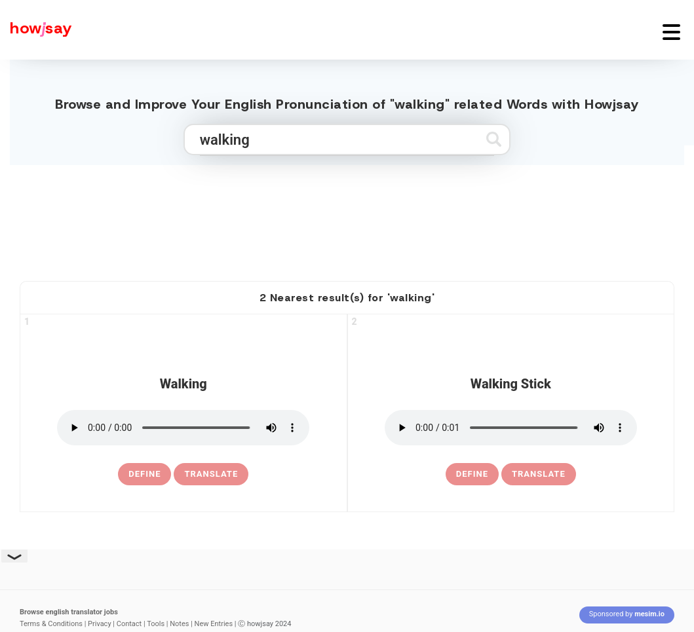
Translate (211, 474)
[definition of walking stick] (472, 474)
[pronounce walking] (183, 427)
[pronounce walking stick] (511, 427)
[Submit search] (494, 139)
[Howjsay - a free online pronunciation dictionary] (36, 29)
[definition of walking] (144, 474)
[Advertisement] (347, 217)
